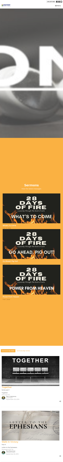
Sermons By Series (23, 351)
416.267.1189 (51, 1)
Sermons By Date (8, 351)
